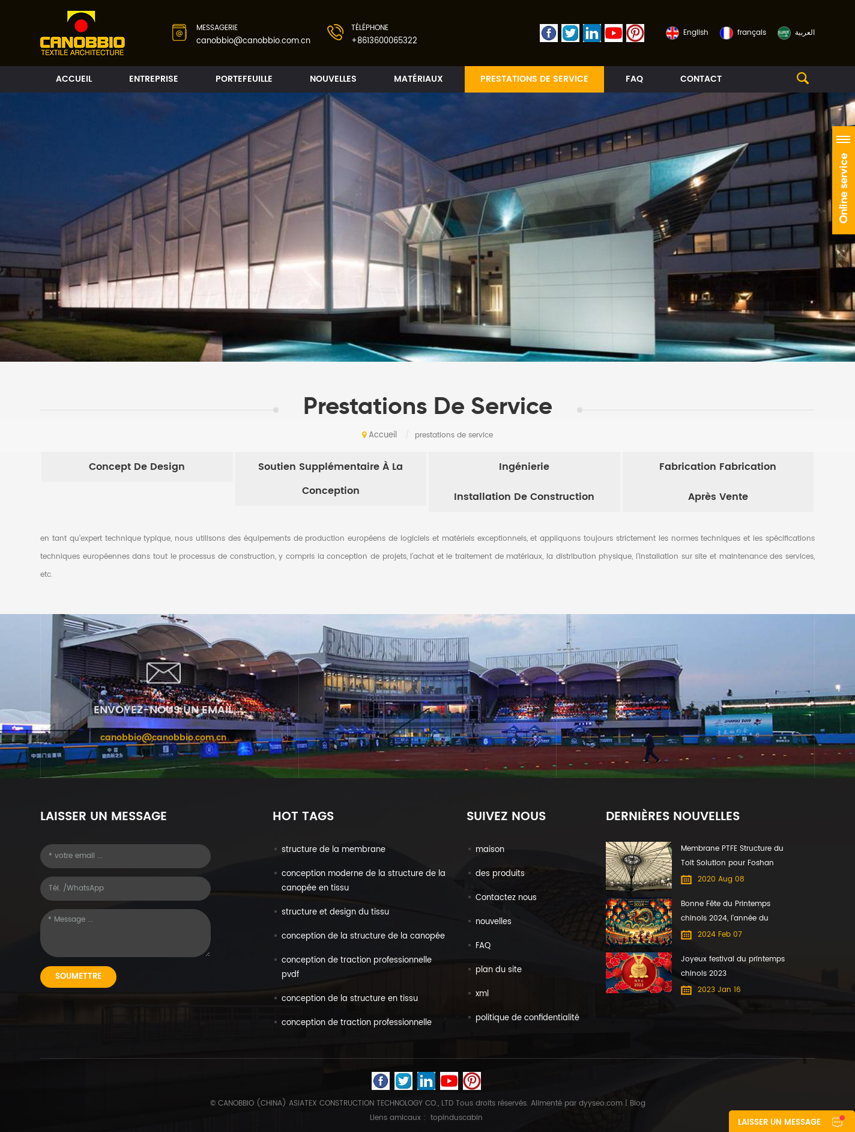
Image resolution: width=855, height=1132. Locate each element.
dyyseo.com (601, 1103)
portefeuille (244, 79)
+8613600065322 (384, 41)
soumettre (78, 976)
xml (482, 994)
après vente (718, 497)
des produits (500, 874)
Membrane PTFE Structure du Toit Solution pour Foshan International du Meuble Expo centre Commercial (733, 857)
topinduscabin (457, 1118)
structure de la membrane (333, 850)
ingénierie (524, 467)
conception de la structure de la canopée (363, 936)
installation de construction (524, 497)
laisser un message (779, 1122)
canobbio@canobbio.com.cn (253, 41)
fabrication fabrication (717, 467)
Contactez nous (506, 898)
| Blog (634, 1103)
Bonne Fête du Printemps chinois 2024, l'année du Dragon (725, 912)
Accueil (74, 79)
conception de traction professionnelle (357, 1023)
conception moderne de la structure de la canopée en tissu (364, 881)
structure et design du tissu (335, 912)
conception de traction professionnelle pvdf (357, 967)
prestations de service (534, 79)
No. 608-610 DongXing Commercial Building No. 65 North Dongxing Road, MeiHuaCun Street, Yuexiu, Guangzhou (427, 793)
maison (490, 850)
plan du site (499, 970)
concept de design (137, 467)
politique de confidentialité (527, 1018)
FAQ (634, 79)
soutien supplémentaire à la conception (330, 479)
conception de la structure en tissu (350, 999)
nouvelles (333, 79)
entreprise (153, 79)
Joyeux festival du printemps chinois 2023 (733, 966)
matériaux (418, 79)
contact (701, 79)
